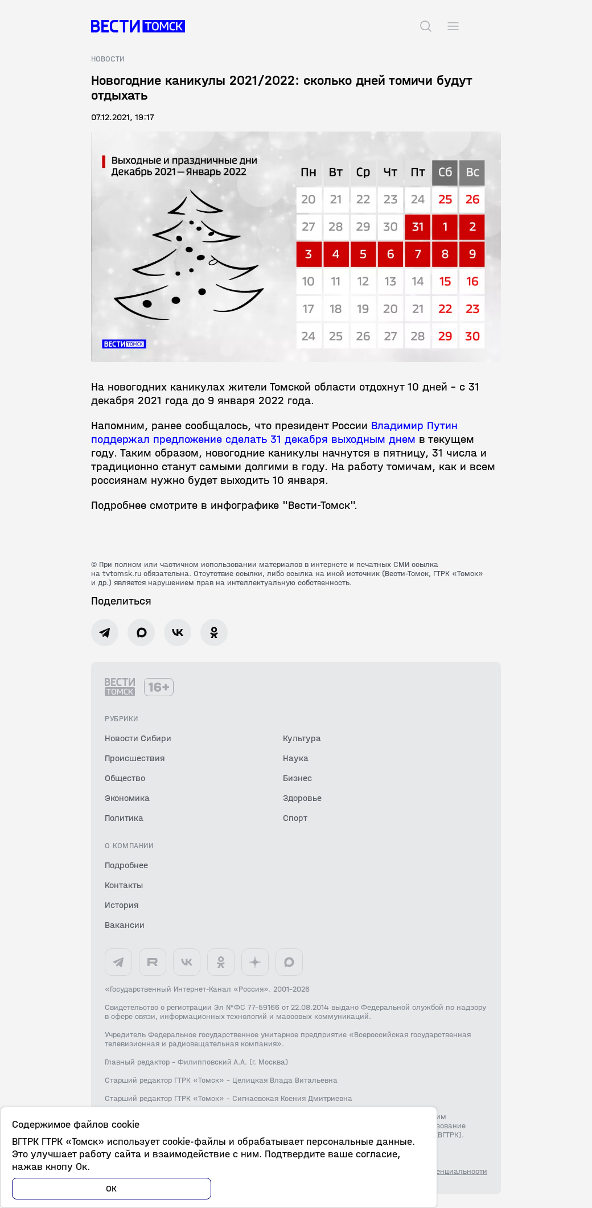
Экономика (127, 797)
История (122, 904)
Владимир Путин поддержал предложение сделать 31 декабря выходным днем (274, 432)
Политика (124, 817)
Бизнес (297, 778)
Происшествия (135, 758)
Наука (296, 758)
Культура (302, 738)
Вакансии (125, 924)
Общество (125, 778)
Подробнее (126, 865)
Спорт (295, 817)
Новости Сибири (138, 738)
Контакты (124, 885)
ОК (111, 1188)
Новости (107, 59)
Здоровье (302, 797)
